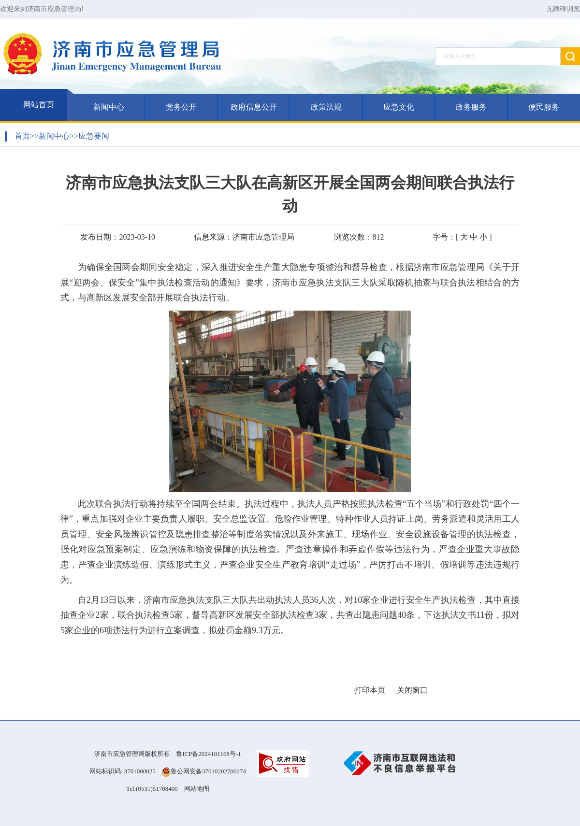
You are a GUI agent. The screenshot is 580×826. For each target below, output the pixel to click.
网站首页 (38, 104)
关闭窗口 (412, 690)
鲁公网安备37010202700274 (208, 771)
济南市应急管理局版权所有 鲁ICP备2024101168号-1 (167, 753)
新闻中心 (108, 107)
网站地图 (196, 788)
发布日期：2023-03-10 (117, 237)
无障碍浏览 (563, 9)
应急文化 (398, 107)
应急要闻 (93, 136)
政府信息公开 (254, 107)
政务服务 (471, 107)
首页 (22, 136)
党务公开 (181, 107)
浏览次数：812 (359, 237)
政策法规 (326, 107)
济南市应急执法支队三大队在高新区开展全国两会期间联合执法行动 (290, 194)
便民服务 (543, 107)
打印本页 (369, 690)
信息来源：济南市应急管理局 (244, 237)
